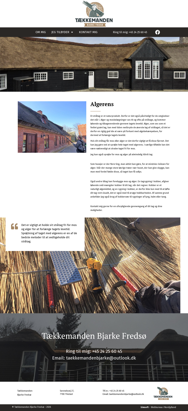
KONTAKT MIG (88, 32)
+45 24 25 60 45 (138, 32)
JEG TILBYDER (62, 32)
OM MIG (41, 32)
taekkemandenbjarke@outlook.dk (101, 358)
